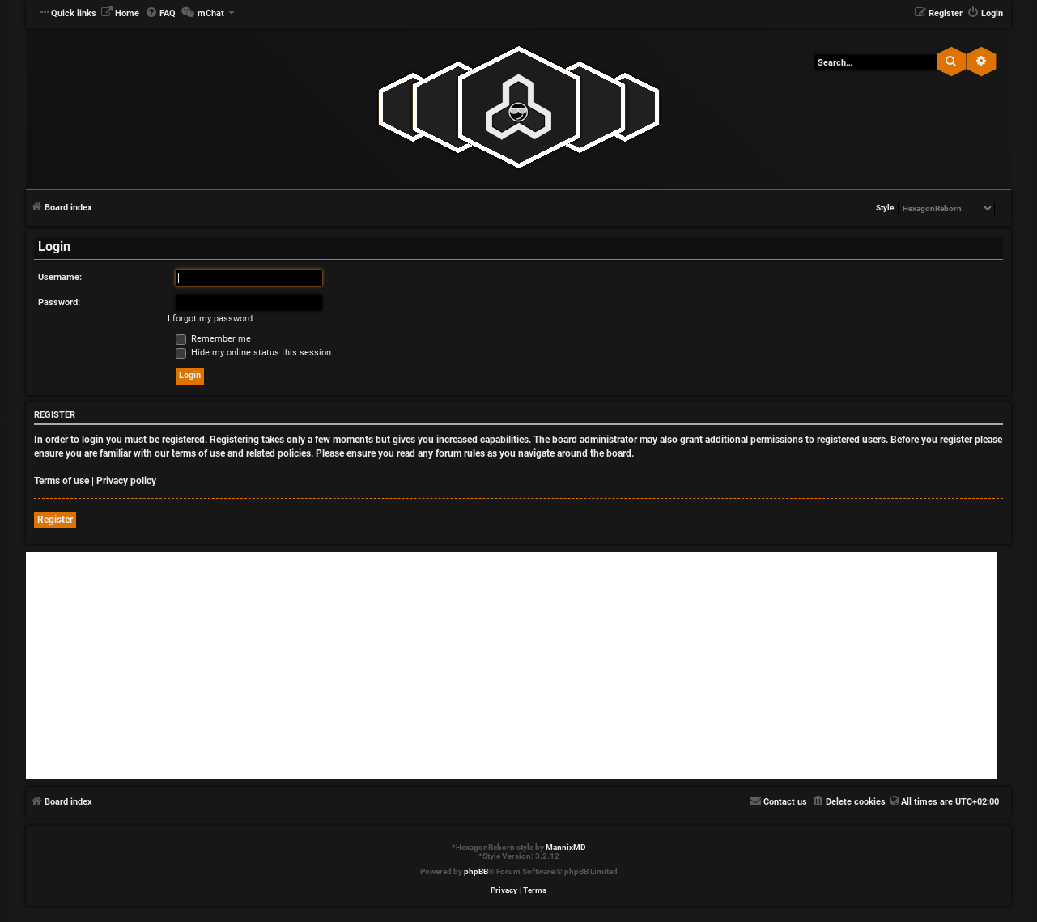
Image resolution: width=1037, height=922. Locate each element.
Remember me (213, 339)
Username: (60, 277)
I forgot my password (210, 318)
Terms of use (61, 480)
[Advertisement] (511, 665)
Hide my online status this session (253, 352)
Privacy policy (126, 480)
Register (55, 519)
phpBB (476, 871)
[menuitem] (119, 13)
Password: (59, 302)
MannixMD (566, 847)
